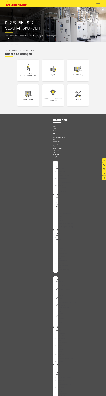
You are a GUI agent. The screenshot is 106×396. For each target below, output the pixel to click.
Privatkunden (11, 357)
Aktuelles (13, 292)
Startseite (7, 44)
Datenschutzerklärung (91, 394)
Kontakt (7, 363)
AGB (99, 394)
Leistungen (8, 362)
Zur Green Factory (64, 341)
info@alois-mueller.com (82, 374)
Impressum (81, 394)
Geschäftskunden (61, 357)
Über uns (9, 367)
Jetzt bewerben (65, 294)
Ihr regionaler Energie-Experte (13, 360)
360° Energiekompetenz (59, 360)
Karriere (9, 373)
